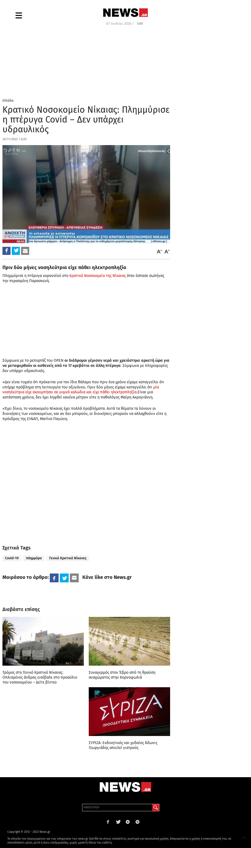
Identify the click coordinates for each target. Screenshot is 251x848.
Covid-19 (12, 558)
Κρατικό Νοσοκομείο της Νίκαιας (97, 275)
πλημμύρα (34, 558)
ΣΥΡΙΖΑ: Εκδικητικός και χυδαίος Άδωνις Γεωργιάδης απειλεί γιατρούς (123, 745)
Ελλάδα (7, 101)
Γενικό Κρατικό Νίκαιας (68, 558)
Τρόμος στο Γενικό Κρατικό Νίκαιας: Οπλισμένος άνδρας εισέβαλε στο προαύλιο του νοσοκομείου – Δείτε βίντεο (39, 677)
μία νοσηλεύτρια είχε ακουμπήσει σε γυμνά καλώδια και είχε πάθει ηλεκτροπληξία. (80, 390)
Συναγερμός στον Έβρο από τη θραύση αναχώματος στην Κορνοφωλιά (122, 675)
